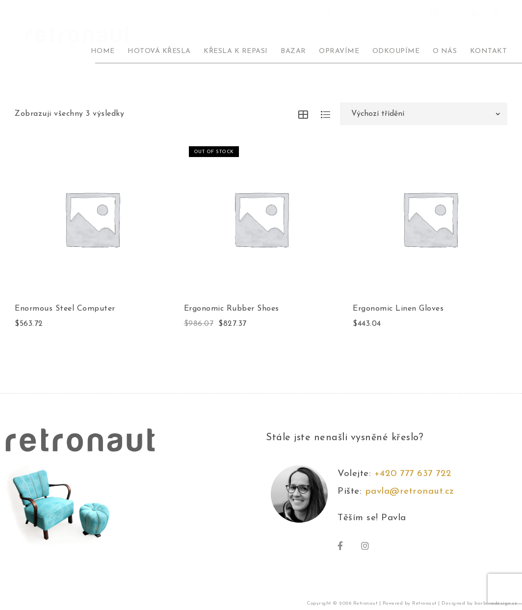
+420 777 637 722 (416, 475)
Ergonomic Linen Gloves (398, 309)
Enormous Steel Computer (65, 309)
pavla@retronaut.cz (409, 493)
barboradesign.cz (495, 605)
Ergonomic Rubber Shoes (231, 309)
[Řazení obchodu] (423, 114)
